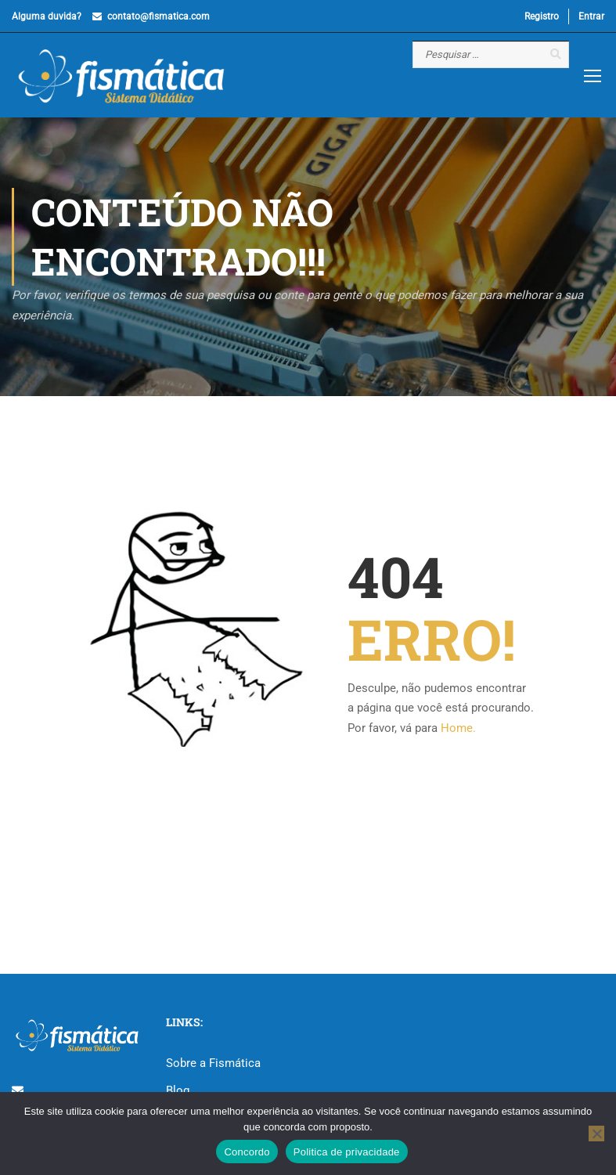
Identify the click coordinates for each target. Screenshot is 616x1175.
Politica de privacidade (347, 1152)
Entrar (591, 16)
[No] (596, 1133)
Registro (541, 16)
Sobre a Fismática (213, 1063)
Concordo (246, 1152)
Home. (458, 728)
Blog (177, 1090)
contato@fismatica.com (158, 16)
